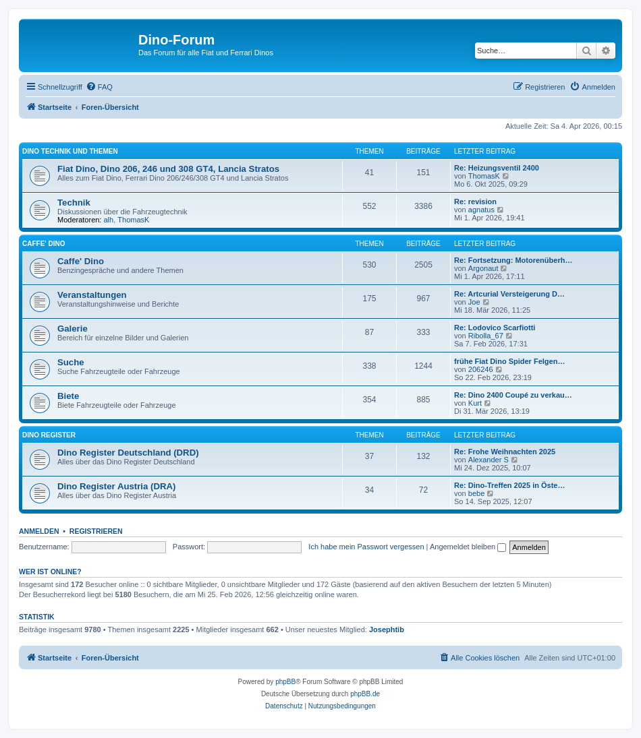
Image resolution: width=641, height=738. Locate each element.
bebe (476, 493)
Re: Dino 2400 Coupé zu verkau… (513, 395)
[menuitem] (99, 87)
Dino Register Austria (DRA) (116, 486)
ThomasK (484, 176)
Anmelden (39, 531)
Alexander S (488, 460)
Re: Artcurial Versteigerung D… (509, 294)
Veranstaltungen (92, 295)
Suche (70, 362)
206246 (480, 369)
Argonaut (483, 268)
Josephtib (386, 629)
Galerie (72, 329)
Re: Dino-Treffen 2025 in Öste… (509, 485)
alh (109, 220)
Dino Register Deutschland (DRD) (128, 453)
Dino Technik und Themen (70, 151)
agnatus (481, 210)
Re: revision (475, 201)
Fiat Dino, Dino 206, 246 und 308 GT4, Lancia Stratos (168, 169)
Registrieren (96, 531)
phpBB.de (365, 694)
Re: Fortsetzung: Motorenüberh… (513, 260)
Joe (474, 302)
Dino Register (49, 435)
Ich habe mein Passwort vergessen (366, 547)
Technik (73, 202)
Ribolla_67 (485, 336)
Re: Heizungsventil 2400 (496, 168)
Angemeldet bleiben (468, 547)
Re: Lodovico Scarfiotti (494, 328)
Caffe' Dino (43, 243)
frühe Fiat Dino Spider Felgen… (509, 361)
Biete (68, 396)
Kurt (475, 403)
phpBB (285, 681)
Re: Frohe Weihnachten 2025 (504, 452)
